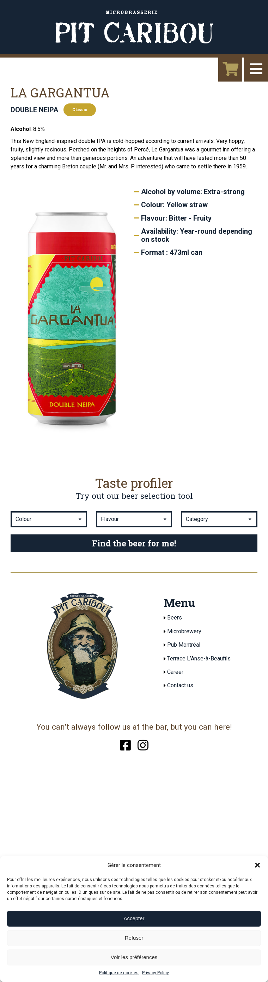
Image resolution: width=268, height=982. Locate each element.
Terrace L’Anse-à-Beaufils (199, 658)
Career (175, 672)
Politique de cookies (119, 972)
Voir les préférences (134, 957)
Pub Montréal (183, 644)
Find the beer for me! (134, 543)
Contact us (180, 685)
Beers (174, 617)
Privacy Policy (155, 972)
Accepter (133, 918)
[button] (257, 865)
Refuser (134, 938)
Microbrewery (184, 631)
